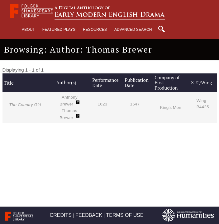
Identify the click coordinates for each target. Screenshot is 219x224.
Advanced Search (133, 29)
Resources (95, 29)
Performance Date (105, 82)
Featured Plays (58, 29)
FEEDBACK (88, 215)
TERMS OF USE (125, 215)
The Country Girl (25, 104)
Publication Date (137, 82)
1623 (102, 104)
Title (8, 83)
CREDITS (61, 215)
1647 (135, 104)
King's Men (170, 107)
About (28, 29)
